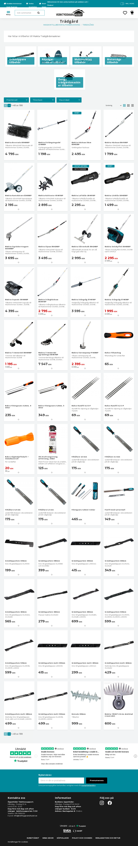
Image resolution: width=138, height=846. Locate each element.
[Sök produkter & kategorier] (30, 13)
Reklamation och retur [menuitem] (108, 838)
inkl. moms (130, 3)
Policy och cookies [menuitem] (82, 838)
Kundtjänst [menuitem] (33, 838)
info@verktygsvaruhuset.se (25, 816)
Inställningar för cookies (18, 842)
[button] (125, 12)
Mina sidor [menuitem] (48, 838)
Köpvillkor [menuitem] (63, 838)
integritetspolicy (88, 785)
